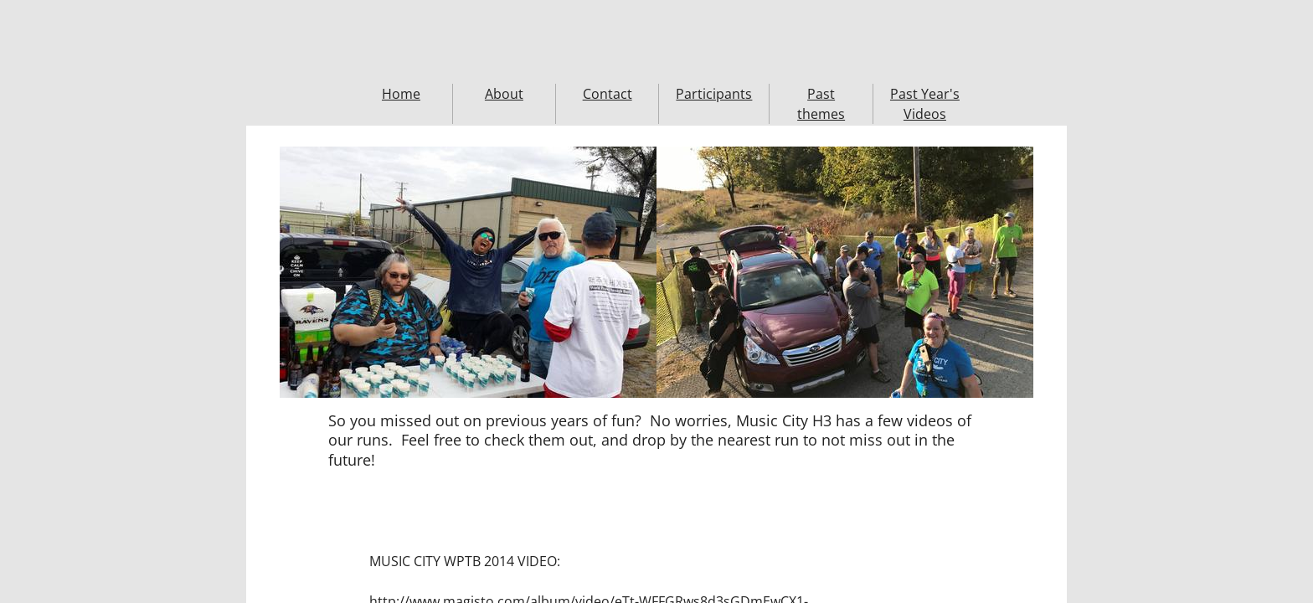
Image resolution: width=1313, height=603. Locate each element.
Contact (607, 94)
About (504, 94)
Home (401, 94)
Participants (714, 94)
